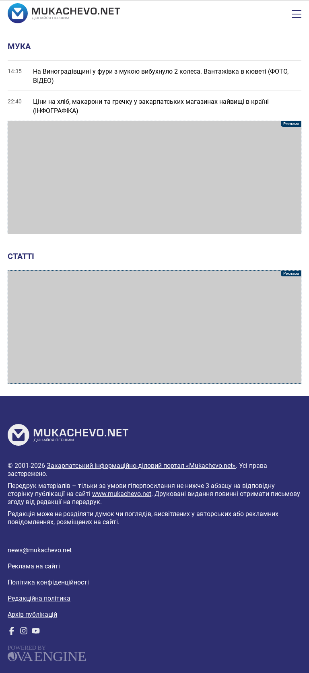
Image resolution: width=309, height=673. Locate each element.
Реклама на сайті (34, 566)
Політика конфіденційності (48, 582)
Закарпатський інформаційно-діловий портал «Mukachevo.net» (141, 465)
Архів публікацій (32, 614)
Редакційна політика (39, 598)
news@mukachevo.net (40, 550)
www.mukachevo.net (121, 494)
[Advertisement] (154, 177)
